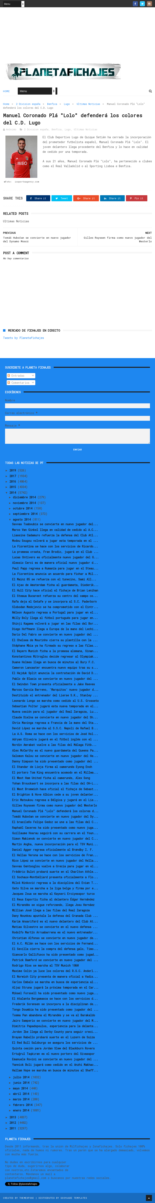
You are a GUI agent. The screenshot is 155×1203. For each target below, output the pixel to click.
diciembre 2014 (25, 497)
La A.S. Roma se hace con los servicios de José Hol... (55, 734)
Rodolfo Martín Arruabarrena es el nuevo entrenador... (55, 932)
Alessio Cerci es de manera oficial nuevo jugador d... (55, 563)
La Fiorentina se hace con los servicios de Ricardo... (55, 546)
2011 (13, 1128)
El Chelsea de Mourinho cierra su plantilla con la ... (55, 640)
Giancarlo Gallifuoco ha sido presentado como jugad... (55, 954)
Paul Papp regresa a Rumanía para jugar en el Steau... (55, 568)
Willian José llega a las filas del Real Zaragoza (51, 910)
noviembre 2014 (25, 503)
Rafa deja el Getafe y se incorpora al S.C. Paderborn (54, 601)
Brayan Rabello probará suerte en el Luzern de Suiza (53, 1037)
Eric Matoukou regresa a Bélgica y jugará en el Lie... (55, 800)
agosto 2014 (22, 519)
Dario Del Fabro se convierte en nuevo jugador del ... (55, 634)
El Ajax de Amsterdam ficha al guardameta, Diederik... (55, 585)
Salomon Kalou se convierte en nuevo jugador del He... (55, 756)
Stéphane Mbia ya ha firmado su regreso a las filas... (55, 645)
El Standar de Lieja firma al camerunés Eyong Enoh (52, 767)
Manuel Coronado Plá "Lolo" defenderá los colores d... (55, 811)
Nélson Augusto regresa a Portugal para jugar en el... (55, 612)
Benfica (52, 103)
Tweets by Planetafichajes (23, 338)
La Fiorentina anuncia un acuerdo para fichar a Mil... (55, 574)
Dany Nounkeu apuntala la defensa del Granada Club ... (55, 916)
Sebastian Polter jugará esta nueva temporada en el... (55, 706)
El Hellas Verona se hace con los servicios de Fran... (55, 855)
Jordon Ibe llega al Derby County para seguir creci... (55, 1032)
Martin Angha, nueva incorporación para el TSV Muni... (55, 844)
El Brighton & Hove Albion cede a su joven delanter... (55, 794)
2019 (13, 470)
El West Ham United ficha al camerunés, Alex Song (51, 778)
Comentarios (18, 383)
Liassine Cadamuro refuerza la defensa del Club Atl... (55, 535)
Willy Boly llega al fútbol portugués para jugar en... (55, 618)
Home (6, 91)
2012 (13, 1123)
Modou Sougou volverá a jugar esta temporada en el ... (55, 541)
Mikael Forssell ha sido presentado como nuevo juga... (55, 993)
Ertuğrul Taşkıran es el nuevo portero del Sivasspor (53, 1054)
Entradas (15, 375)
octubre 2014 (23, 508)
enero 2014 (22, 1110)
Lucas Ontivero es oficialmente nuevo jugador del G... (55, 557)
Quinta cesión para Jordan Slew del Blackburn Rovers (53, 1048)
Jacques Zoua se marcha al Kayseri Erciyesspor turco (53, 894)
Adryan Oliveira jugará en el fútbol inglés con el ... (55, 739)
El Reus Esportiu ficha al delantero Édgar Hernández (53, 899)
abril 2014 (22, 1094)
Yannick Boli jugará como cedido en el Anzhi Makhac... (55, 1065)
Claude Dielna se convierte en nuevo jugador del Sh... (55, 717)
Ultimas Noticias (88, 103)
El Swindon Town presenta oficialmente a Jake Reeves (53, 684)
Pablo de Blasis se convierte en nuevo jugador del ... (55, 679)
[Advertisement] (77, 36)
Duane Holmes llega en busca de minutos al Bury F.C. (53, 662)
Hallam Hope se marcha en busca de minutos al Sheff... (55, 1070)
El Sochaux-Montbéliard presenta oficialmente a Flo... (55, 877)
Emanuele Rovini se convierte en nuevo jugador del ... (55, 1059)
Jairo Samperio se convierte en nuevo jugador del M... (55, 1021)
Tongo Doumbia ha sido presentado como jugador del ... (55, 1009)
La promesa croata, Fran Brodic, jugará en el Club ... (55, 552)
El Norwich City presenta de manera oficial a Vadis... (55, 976)
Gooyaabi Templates (74, 1197)
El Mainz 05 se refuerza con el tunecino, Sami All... (54, 579)
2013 (13, 1117)
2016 (13, 481)
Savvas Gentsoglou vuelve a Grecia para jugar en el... (55, 866)
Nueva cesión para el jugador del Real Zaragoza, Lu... (55, 712)
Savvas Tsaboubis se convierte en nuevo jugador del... (55, 524)
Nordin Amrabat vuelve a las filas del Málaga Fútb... (54, 745)
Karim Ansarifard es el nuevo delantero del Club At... (55, 921)
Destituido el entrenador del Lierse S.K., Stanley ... (55, 695)
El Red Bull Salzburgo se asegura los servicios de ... (55, 1043)
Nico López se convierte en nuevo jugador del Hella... (55, 860)
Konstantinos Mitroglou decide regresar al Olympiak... (55, 656)
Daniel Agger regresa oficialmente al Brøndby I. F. (52, 850)
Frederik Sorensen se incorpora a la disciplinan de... (55, 1004)
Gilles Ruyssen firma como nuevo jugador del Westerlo (54, 805)
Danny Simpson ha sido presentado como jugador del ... (55, 761)
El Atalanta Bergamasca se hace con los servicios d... (55, 999)
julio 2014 (22, 1077)
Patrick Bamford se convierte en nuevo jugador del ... (55, 960)
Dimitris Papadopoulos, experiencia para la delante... (55, 1026)
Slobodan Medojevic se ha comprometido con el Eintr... (55, 607)
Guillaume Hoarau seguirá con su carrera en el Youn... (55, 833)
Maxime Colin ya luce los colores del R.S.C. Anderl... (55, 971)
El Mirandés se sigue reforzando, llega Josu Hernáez (53, 905)
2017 (13, 476)
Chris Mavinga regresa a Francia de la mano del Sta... (55, 723)
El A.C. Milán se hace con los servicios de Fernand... (55, 943)
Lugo (67, 103)
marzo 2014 (22, 1099)
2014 (13, 492)
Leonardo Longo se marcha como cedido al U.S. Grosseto (55, 701)
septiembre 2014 (26, 514)
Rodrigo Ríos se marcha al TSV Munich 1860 (45, 965)
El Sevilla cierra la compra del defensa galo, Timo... (55, 949)
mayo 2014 (21, 1088)
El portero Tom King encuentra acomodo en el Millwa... (55, 772)
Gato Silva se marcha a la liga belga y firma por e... (55, 888)
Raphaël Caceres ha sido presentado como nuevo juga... (55, 828)
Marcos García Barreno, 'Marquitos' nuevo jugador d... (55, 690)
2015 (13, 487)
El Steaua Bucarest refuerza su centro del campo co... (55, 596)
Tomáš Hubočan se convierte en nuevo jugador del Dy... (55, 816)
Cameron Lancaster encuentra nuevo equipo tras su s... (55, 668)
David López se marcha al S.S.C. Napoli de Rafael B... (55, 728)
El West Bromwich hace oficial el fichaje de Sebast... (55, 789)
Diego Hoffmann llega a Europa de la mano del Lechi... (55, 629)
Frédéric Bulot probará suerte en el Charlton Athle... (55, 872)
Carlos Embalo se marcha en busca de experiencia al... (55, 982)
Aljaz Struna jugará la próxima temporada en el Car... (55, 987)
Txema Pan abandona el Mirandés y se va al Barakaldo (53, 1015)
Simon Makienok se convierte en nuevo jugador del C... (55, 838)
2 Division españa (28, 103)
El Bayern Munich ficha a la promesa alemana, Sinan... (55, 651)
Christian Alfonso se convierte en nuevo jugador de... (55, 938)
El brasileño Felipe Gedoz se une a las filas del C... (55, 822)
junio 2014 (22, 1083)
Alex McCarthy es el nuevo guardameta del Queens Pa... (55, 750)
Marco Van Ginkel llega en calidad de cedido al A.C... (55, 530)
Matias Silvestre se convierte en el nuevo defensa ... (55, 927)
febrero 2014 (23, 1105)
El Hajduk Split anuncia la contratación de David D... (55, 673)
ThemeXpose (26, 1197)
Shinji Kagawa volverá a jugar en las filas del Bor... (55, 623)
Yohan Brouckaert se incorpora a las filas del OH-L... (55, 783)
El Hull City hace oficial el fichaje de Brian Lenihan (55, 590)
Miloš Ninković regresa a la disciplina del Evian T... (55, 883)
